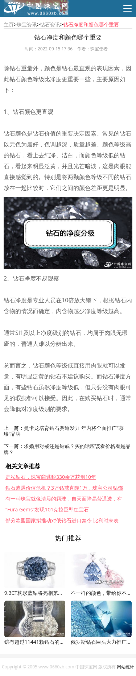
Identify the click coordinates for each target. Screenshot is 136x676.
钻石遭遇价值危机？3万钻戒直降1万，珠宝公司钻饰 (64, 487)
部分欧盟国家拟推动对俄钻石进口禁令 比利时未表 (62, 520)
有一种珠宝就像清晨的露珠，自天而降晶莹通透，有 (63, 498)
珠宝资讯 (27, 24)
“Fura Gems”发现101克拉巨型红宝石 (47, 509)
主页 (9, 24)
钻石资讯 (50, 24)
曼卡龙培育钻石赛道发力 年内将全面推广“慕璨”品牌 (64, 430)
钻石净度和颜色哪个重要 (91, 24)
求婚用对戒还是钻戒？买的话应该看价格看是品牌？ (67, 449)
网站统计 (125, 667)
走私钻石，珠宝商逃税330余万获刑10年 (50, 476)
